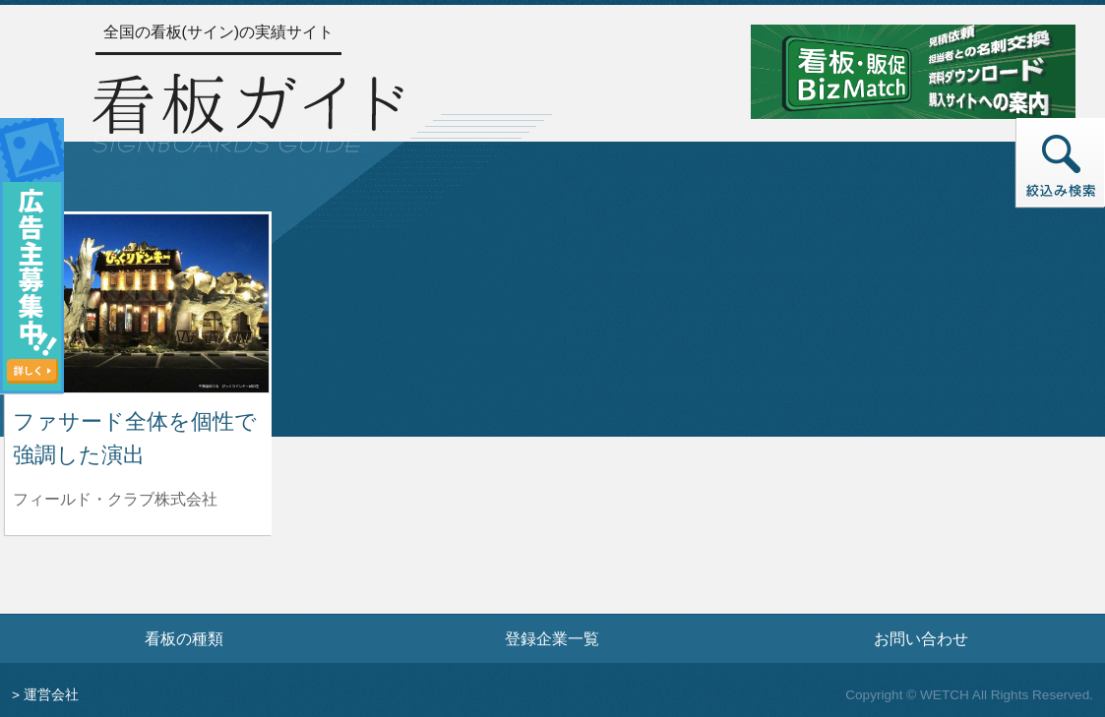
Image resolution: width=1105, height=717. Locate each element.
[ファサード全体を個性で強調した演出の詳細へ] (138, 302)
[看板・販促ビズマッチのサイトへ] (913, 70)
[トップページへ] (247, 110)
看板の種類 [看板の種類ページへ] (184, 638)
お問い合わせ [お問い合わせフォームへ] (921, 638)
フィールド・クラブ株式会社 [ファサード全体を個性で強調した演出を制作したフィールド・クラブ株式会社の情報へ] (115, 499)
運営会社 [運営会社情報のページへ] (51, 694)
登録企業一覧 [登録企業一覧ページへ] (552, 638)
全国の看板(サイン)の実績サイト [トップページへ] (219, 32)
